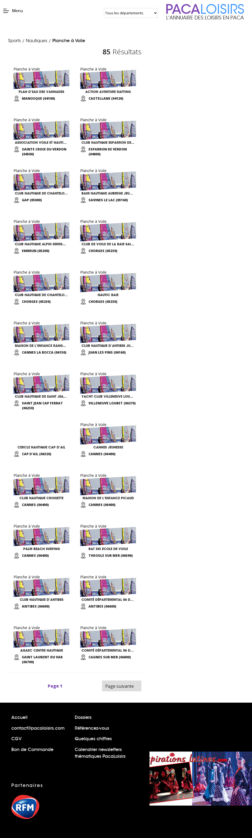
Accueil (19, 717)
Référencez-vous (92, 728)
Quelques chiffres (93, 739)
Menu (13, 11)
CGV (16, 739)
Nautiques (36, 40)
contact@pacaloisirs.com (37, 728)
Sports (14, 40)
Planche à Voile (68, 40)
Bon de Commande (32, 749)
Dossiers (83, 717)
